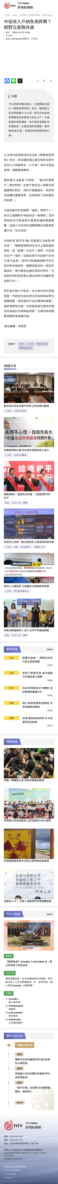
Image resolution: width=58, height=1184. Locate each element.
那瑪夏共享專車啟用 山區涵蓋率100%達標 (27, 820)
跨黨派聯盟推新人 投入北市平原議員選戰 (26, 630)
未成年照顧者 (20, 454)
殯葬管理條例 (25, 348)
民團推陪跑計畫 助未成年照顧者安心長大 (26, 450)
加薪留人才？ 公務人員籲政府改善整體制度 (28, 901)
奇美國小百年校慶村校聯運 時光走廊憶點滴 (32, 1075)
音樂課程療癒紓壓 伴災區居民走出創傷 (37, 720)
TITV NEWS (23, 3)
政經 (21, 344)
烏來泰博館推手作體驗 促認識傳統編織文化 (37, 689)
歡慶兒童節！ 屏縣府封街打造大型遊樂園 (37, 659)
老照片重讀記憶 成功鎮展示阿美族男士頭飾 (37, 674)
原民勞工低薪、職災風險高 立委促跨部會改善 (29, 542)
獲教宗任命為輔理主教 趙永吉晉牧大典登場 (32, 1061)
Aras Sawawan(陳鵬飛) (17, 38)
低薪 (16, 546)
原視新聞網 (25, 7)
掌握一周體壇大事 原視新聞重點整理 (24, 780)
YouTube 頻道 (10, 1174)
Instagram (8, 1177)
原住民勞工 (26, 546)
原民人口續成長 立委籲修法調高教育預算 (26, 586)
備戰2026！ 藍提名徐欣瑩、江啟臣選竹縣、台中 (28, 496)
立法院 (30, 344)
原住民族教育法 (21, 591)
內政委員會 (41, 344)
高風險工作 (39, 546)
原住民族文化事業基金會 (15, 1166)
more (20, 1102)
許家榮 (34, 38)
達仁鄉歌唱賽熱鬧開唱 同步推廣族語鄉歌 (37, 705)
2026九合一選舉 (19, 502)
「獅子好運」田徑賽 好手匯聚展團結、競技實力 (32, 1089)
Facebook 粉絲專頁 (12, 1170)
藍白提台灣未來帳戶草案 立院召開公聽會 (26, 406)
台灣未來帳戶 (20, 410)
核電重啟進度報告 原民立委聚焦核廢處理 (26, 861)
